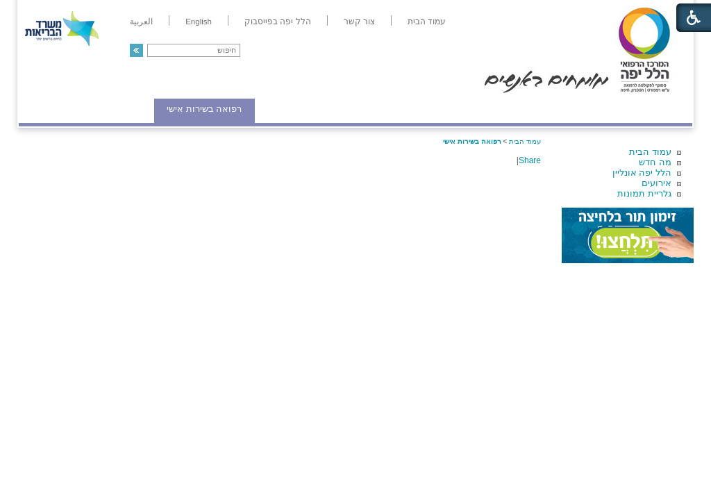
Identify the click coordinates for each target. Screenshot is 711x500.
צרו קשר (41, 108)
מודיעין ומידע (652, 108)
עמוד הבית (650, 152)
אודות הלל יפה (483, 108)
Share (530, 160)
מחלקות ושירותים (568, 108)
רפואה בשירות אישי (204, 108)
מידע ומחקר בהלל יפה (309, 108)
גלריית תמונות (644, 193)
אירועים (656, 183)
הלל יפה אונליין (641, 172)
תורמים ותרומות (110, 108)
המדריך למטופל (403, 108)
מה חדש (655, 162)
